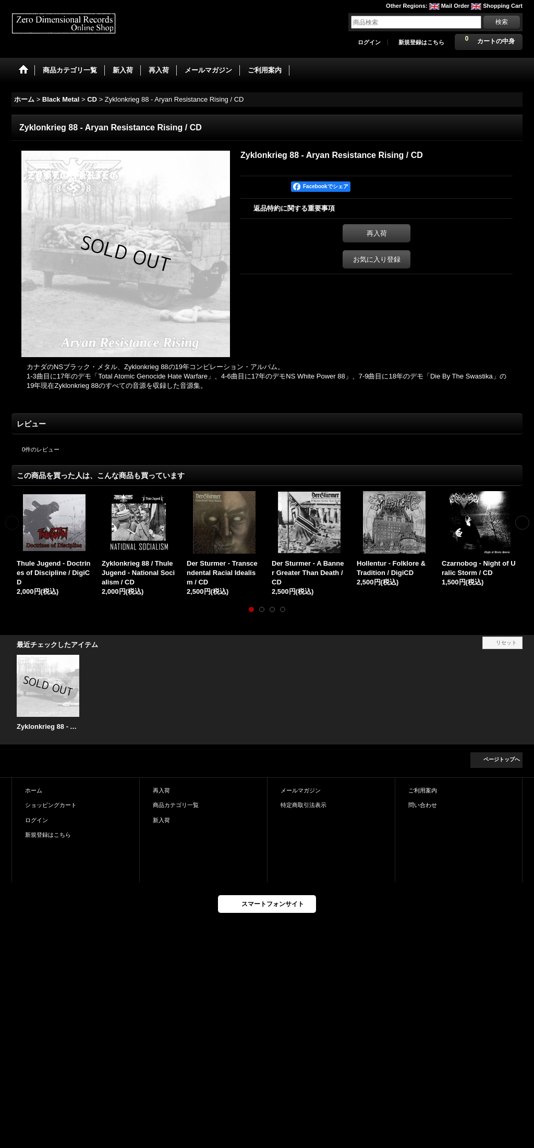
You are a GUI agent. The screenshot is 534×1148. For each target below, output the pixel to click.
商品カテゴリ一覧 (176, 805)
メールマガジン (301, 790)
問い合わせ (422, 805)
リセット (506, 642)
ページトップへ (501, 759)
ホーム (33, 790)
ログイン (369, 42)
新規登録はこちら (421, 42)
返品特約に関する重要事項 (294, 208)
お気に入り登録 (376, 259)
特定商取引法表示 (303, 805)
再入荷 (377, 233)
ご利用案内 (422, 790)
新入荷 (161, 820)
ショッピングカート (51, 805)
